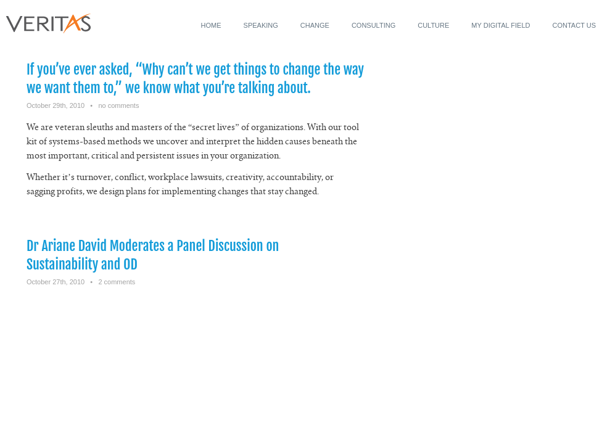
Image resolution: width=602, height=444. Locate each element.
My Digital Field (500, 25)
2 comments (116, 282)
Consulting (373, 25)
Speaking (261, 25)
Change (314, 25)
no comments (118, 105)
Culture (433, 25)
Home (211, 25)
